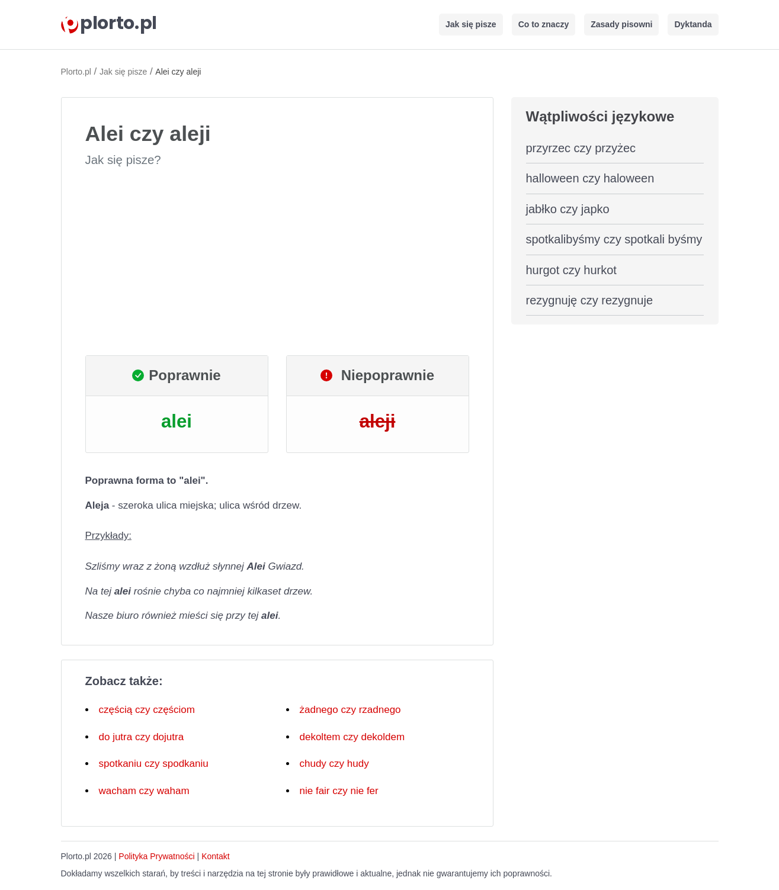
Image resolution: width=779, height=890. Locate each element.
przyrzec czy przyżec (581, 148)
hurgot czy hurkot (571, 270)
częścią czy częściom (147, 709)
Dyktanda (692, 24)
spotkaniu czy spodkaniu (154, 763)
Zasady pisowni (621, 24)
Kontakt (215, 856)
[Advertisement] (277, 262)
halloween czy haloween (590, 178)
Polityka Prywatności (156, 856)
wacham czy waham (144, 790)
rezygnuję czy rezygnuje (589, 300)
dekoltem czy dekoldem (352, 737)
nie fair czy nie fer (339, 790)
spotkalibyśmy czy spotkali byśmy (614, 239)
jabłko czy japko (568, 209)
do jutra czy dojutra (141, 737)
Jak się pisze (470, 24)
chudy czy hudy (334, 763)
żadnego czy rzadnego (350, 709)
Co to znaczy (543, 24)
